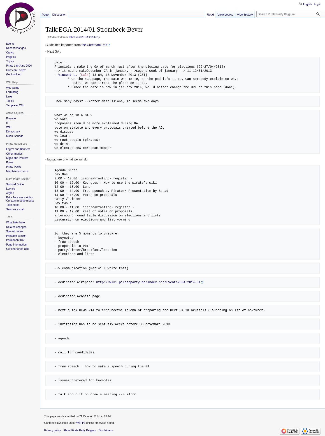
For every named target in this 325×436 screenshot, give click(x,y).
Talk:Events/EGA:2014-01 (83, 36)
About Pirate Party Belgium (79, 430)
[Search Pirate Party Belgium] (288, 14)
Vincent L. (67, 75)
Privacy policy (52, 430)
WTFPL (80, 422)
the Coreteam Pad (94, 45)
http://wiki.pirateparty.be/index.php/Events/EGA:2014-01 (148, 282)
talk (85, 75)
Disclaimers (106, 430)
